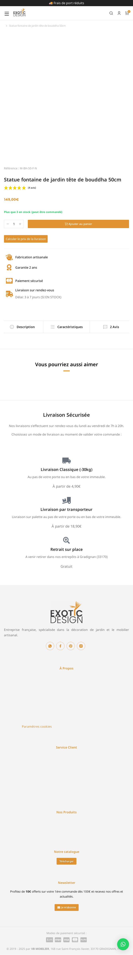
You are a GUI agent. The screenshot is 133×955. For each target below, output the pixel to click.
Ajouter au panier (78, 224)
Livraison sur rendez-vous (34, 290)
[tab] (22, 327)
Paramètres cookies (37, 726)
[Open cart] (127, 13)
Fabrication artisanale (31, 257)
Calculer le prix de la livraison (26, 239)
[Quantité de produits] (14, 224)
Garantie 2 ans (26, 267)
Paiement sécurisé (29, 281)
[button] (67, 907)
